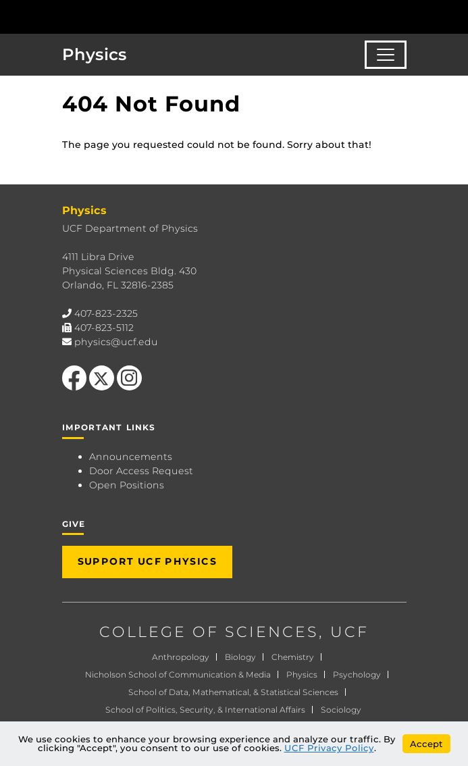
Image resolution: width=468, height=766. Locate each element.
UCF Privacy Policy (329, 747)
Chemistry (292, 657)
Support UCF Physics (147, 561)
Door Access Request (141, 471)
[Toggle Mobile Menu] (454, 16)
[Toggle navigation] (386, 55)
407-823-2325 (106, 313)
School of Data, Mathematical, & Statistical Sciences (233, 692)
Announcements (130, 457)
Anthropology (180, 657)
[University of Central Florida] (103, 16)
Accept (426, 743)
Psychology (357, 674)
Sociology (341, 710)
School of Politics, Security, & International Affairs (205, 710)
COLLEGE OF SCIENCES (209, 632)
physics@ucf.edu (116, 342)
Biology (240, 657)
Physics (94, 54)
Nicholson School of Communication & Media (178, 674)
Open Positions (126, 485)
